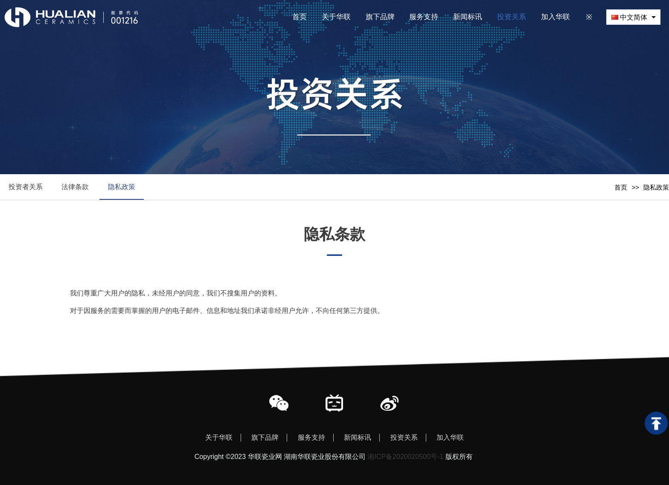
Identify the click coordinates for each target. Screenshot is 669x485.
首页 (620, 187)
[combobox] (633, 16)
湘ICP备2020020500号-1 (405, 456)
